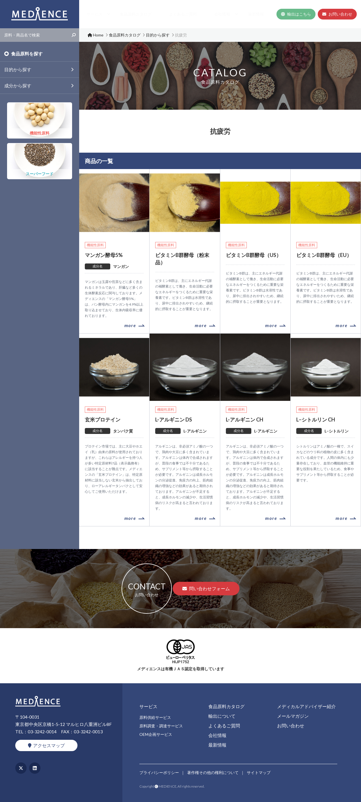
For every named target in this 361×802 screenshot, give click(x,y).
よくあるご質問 (210, 14)
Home (122, 14)
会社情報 (237, 14)
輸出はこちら (296, 14)
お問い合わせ (337, 14)
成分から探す (17, 85)
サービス (141, 14)
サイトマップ (259, 771)
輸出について (221, 716)
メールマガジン (293, 716)
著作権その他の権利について (213, 771)
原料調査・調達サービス (161, 725)
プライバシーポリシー (159, 771)
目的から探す (17, 69)
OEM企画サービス (155, 734)
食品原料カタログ (175, 14)
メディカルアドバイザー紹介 (306, 706)
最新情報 (263, 14)
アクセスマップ (46, 745)
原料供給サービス (155, 717)
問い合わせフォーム (206, 588)
